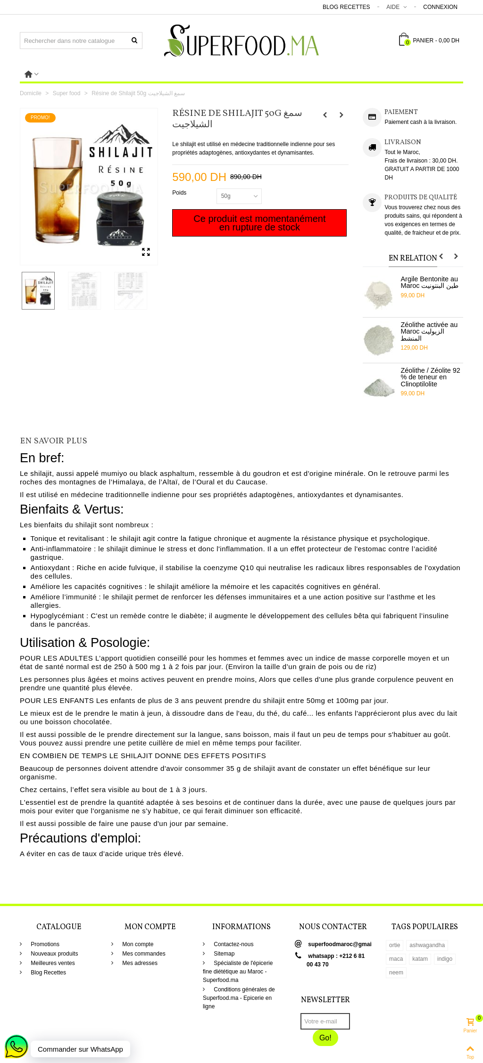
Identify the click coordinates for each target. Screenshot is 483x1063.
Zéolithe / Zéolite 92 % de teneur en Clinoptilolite (430, 377)
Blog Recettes (346, 7)
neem (396, 972)
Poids (180, 192)
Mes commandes (143, 953)
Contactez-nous (232, 944)
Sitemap (223, 953)
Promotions (44, 944)
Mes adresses (139, 963)
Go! (325, 1038)
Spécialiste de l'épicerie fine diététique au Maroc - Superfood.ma (238, 971)
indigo (444, 959)
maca (396, 959)
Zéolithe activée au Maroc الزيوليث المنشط (429, 331)
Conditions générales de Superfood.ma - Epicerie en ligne (239, 998)
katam (420, 959)
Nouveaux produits (53, 953)
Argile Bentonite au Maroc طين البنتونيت (429, 282)
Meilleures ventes (52, 963)
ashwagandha (427, 945)
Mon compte (137, 944)
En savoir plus (53, 441)
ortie (394, 945)
